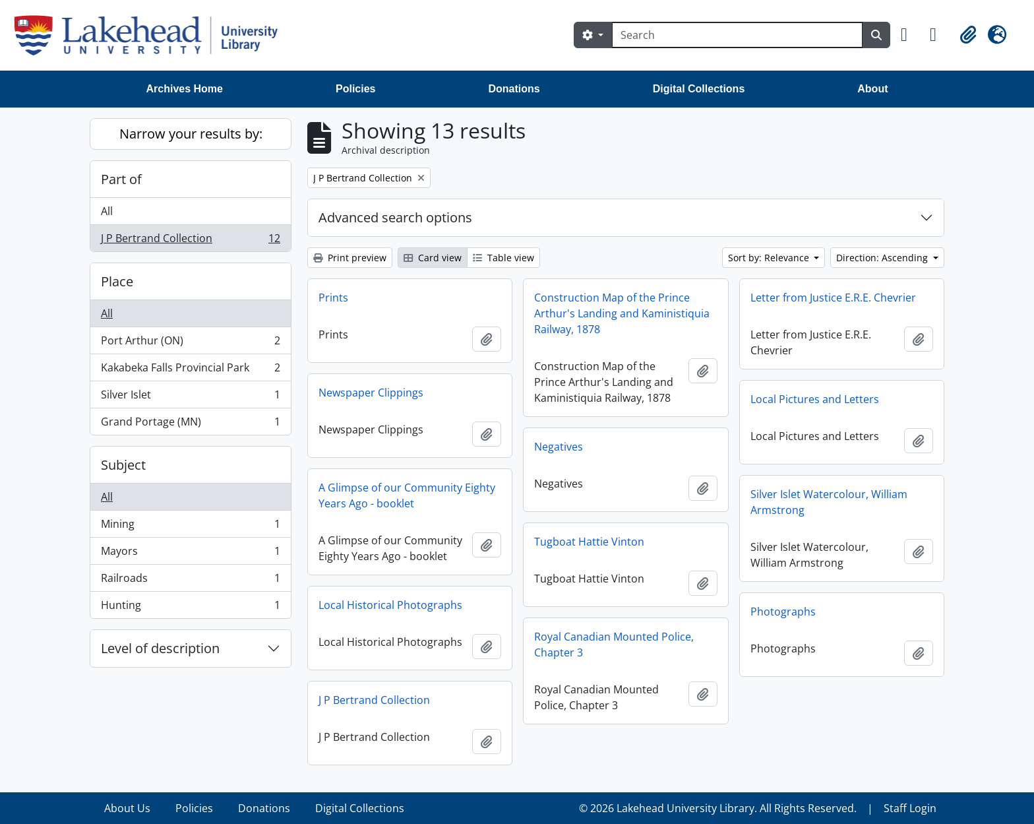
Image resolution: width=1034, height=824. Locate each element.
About (872, 88)
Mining (190, 527)
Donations (513, 88)
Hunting (190, 607)
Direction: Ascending (883, 257)
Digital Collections (699, 88)
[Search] (737, 35)
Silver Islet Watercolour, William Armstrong (828, 502)
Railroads (190, 581)
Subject (123, 465)
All (107, 211)
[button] (910, 34)
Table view (503, 257)
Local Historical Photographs (390, 605)
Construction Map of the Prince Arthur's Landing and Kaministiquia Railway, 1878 (622, 313)
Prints (333, 297)
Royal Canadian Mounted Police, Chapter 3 (614, 644)
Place (117, 281)
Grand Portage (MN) (190, 424)
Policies (355, 88)
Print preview (349, 257)
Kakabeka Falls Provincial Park (190, 370)
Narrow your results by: (190, 134)
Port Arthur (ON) (190, 343)
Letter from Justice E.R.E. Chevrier (833, 297)
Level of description (160, 648)
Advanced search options (395, 217)
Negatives (558, 446)
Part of (121, 179)
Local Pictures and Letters (814, 399)
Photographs (783, 611)
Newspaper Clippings (371, 392)
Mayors (190, 554)
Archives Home (185, 88)
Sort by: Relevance (770, 257)
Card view (433, 257)
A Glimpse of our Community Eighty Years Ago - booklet (407, 495)
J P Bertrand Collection (190, 240)
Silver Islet (190, 397)
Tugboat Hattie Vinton (589, 541)
